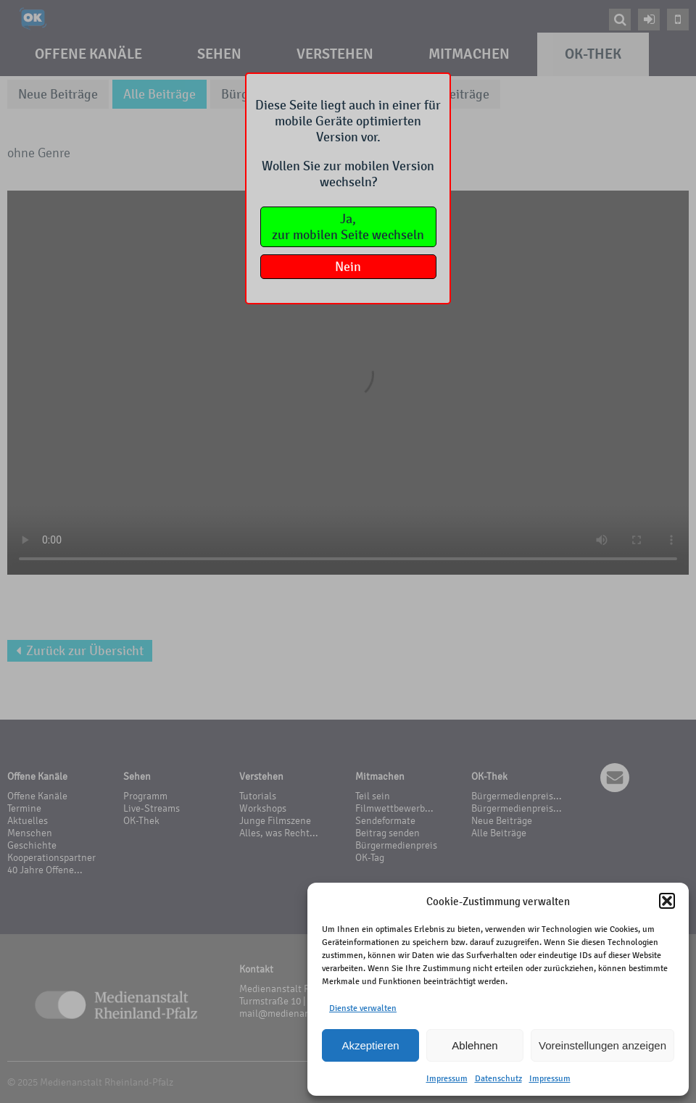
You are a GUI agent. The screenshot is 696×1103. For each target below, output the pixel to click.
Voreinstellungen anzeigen (602, 1045)
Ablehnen (474, 1045)
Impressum (447, 1078)
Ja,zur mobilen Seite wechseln (348, 227)
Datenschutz (498, 1078)
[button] (667, 901)
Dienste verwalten (363, 1008)
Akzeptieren (370, 1045)
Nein (348, 267)
